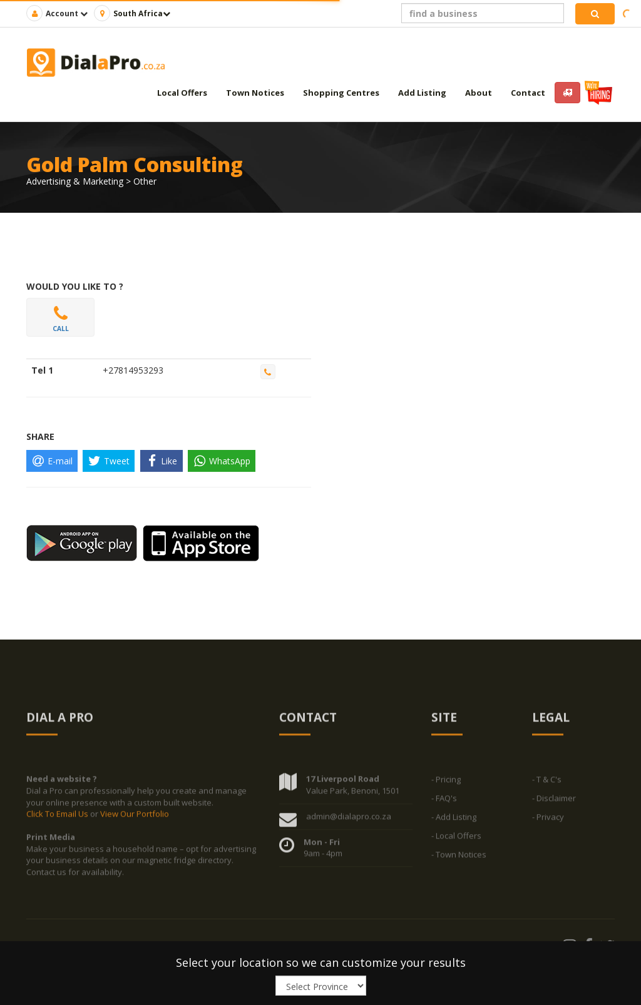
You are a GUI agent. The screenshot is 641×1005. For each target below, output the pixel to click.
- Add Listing (453, 821)
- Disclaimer (554, 802)
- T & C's (547, 783)
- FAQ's (444, 802)
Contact (528, 92)
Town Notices (255, 92)
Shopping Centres (341, 92)
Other (144, 181)
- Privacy (548, 821)
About (478, 92)
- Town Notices (458, 858)
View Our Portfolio (134, 817)
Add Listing (422, 92)
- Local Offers (456, 839)
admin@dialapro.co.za (348, 819)
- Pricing (446, 783)
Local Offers (182, 92)
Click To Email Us (58, 817)
